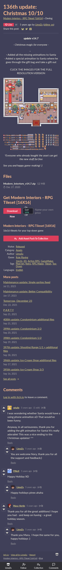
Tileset (48, 263)
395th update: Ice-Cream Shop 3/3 (23, 369)
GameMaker (47, 261)
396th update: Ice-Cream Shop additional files (29, 360)
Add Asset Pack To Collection (31, 238)
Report (32, 555)
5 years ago (26, 407)
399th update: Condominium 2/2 (22, 328)
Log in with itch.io (13, 397)
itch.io (6, 555)
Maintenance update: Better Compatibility (27, 291)
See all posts (9, 379)
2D (25, 261)
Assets (19, 250)
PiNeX (16, 471)
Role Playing (22, 257)
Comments (53, 566)
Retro (28, 263)
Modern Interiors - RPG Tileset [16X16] (23, 18)
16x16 (19, 261)
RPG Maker (38, 263)
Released (20, 246)
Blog (41, 558)
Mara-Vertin (19, 505)
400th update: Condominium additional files (28, 319)
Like (8, 24)
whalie (16, 407)
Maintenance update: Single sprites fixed (26, 282)
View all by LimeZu (19, 555)
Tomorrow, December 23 (17, 300)
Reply (10, 442)
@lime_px (49, 24)
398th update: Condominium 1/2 (22, 337)
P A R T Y (8, 310)
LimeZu (39, 24)
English (19, 270)
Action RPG (34, 261)
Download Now (12, 212)
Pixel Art (20, 263)
